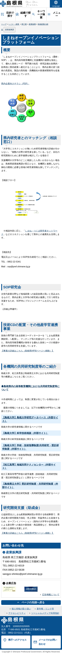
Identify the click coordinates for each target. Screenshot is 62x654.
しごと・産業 (14, 24)
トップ (3, 24)
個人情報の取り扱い (21, 609)
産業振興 (32, 24)
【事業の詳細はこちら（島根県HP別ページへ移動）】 (27, 351)
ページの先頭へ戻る (33, 602)
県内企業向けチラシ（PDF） (15, 83)
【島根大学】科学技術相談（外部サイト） (25, 433)
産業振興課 (9, 30)
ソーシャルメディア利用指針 (45, 613)
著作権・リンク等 (45, 609)
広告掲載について (50, 594)
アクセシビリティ (17, 613)
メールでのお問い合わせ (48, 641)
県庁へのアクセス (17, 639)
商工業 (24, 24)
